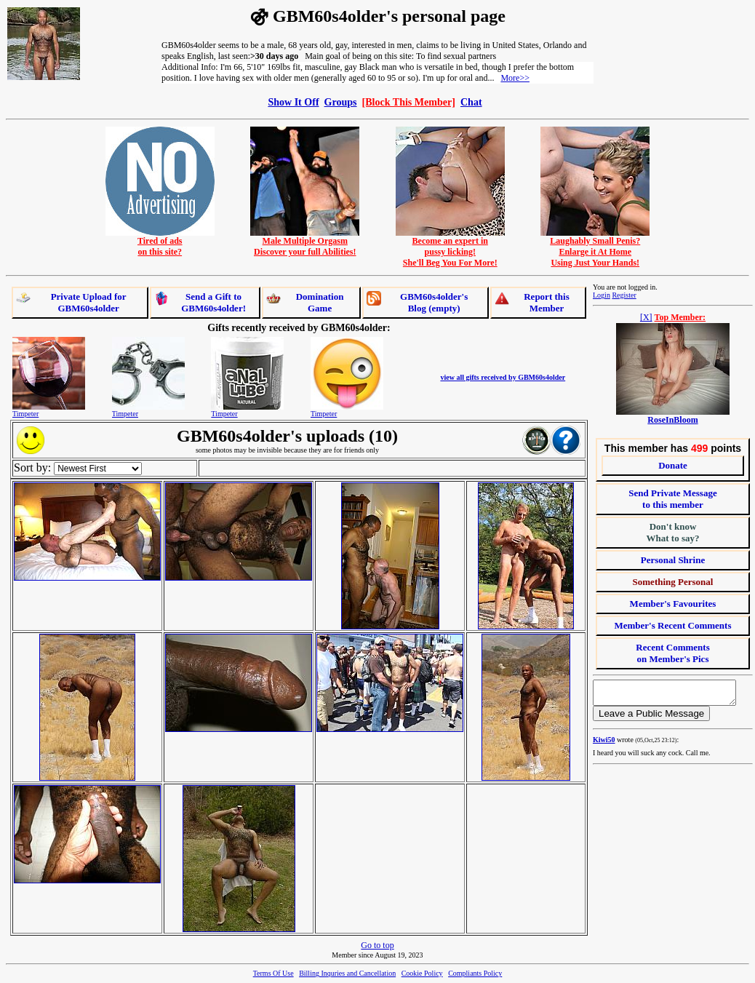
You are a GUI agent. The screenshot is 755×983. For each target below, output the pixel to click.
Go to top (377, 945)
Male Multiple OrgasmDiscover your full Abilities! (304, 242)
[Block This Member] (408, 102)
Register (624, 295)
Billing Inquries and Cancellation (347, 973)
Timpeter (25, 414)
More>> (515, 78)
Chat (471, 102)
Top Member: (680, 317)
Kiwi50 (604, 744)
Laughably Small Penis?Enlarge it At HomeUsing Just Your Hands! (595, 248)
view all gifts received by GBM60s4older (502, 377)
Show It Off (293, 102)
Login (601, 295)
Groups (340, 102)
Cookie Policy (422, 973)
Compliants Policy (475, 973)
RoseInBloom (672, 420)
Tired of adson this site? (160, 242)
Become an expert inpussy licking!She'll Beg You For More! (450, 248)
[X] (646, 317)
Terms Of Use (273, 973)
